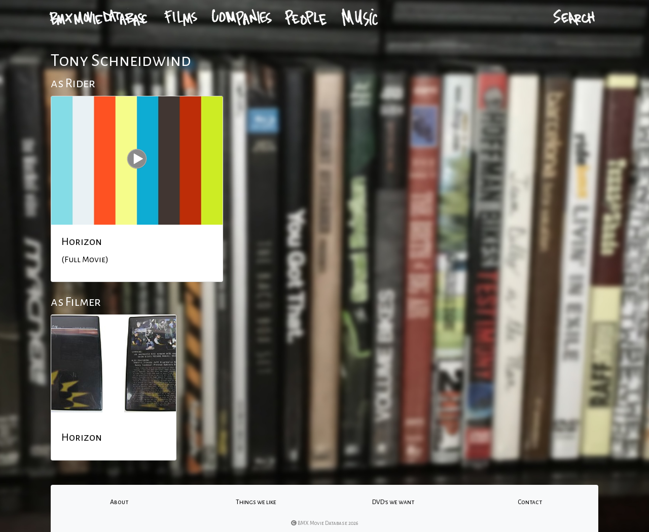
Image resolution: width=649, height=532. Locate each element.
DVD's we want (393, 502)
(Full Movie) (85, 259)
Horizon (81, 241)
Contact (530, 502)
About (119, 502)
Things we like (256, 502)
